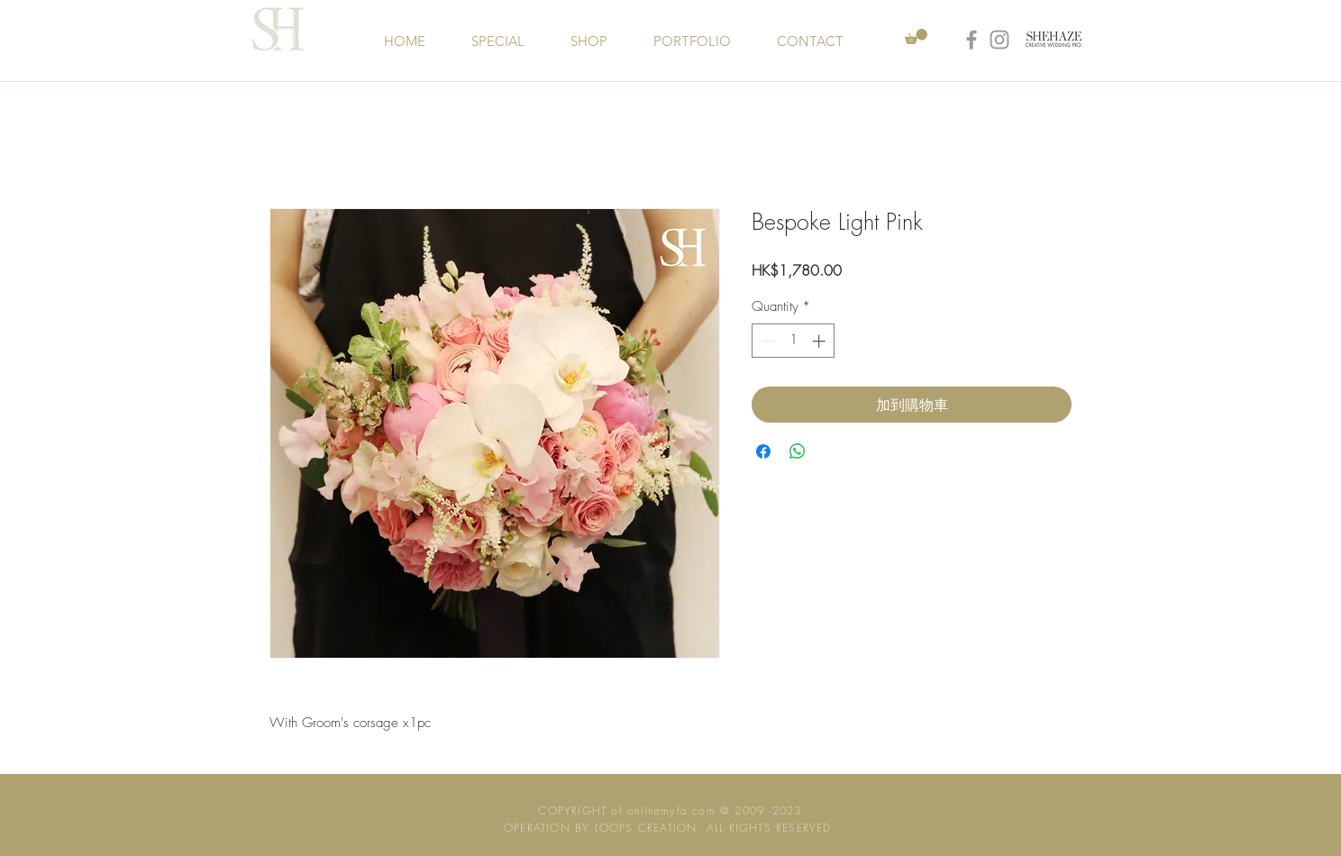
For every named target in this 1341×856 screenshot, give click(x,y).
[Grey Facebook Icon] (971, 39)
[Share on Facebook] (763, 451)
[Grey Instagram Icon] (999, 39)
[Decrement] (766, 341)
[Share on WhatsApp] (797, 451)
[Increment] (820, 341)
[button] (916, 36)
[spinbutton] (793, 341)
